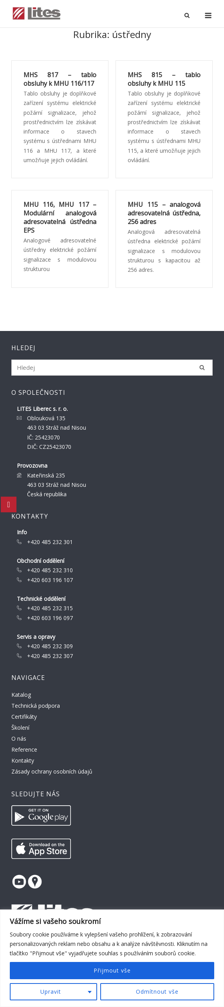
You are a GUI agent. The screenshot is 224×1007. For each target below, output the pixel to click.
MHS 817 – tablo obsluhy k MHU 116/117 (59, 79)
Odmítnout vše (157, 991)
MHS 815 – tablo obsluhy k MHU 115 (164, 79)
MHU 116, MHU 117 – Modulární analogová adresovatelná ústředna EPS (59, 217)
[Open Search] (187, 16)
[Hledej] (202, 367)
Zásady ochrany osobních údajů (51, 771)
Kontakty (22, 760)
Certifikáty (24, 716)
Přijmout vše (112, 970)
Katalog (21, 694)
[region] (112, 958)
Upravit (50, 991)
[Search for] (112, 368)
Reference (24, 749)
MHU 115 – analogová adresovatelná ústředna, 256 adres (164, 213)
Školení (20, 727)
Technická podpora (35, 705)
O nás (18, 738)
